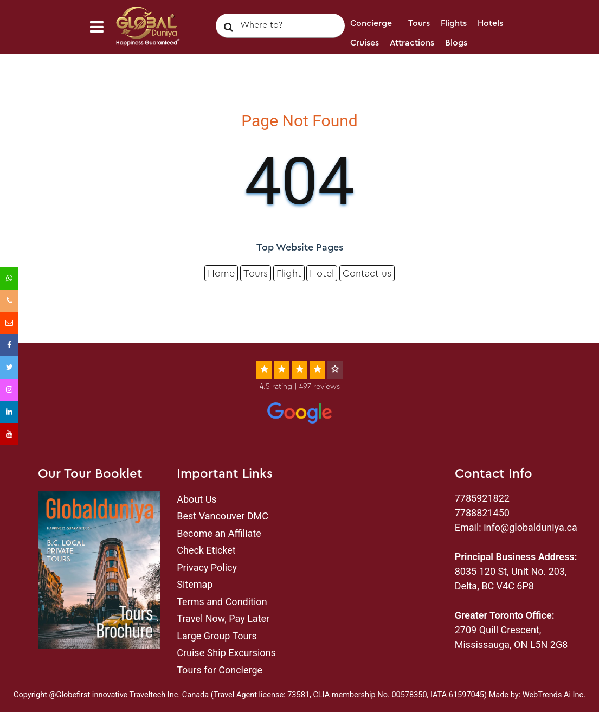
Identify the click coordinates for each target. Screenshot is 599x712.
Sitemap (194, 584)
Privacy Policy (207, 567)
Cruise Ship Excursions (226, 652)
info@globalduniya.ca (530, 527)
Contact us (367, 273)
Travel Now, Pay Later (223, 618)
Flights (454, 23)
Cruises (364, 43)
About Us (196, 499)
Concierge (371, 23)
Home (221, 273)
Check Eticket (206, 550)
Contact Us (372, 62)
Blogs (456, 43)
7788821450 (482, 512)
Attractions (412, 43)
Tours (419, 23)
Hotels (490, 23)
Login (416, 62)
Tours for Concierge (219, 670)
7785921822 (482, 498)
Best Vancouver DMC (222, 516)
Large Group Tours (217, 636)
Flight (288, 273)
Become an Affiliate (219, 533)
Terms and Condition (222, 601)
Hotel (322, 273)
